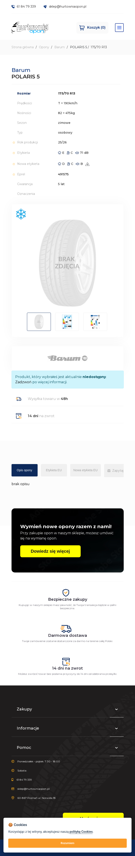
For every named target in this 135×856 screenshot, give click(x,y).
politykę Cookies (81, 832)
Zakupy (67, 710)
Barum (59, 47)
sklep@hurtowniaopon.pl (64, 6)
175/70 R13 (99, 47)
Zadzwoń (23, 382)
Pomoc (67, 748)
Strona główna (23, 47)
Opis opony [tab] (24, 470)
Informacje (67, 729)
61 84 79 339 (24, 6)
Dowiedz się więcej (50, 551)
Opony (44, 47)
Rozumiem (67, 843)
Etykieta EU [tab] (54, 470)
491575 (63, 174)
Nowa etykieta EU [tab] (85, 470)
